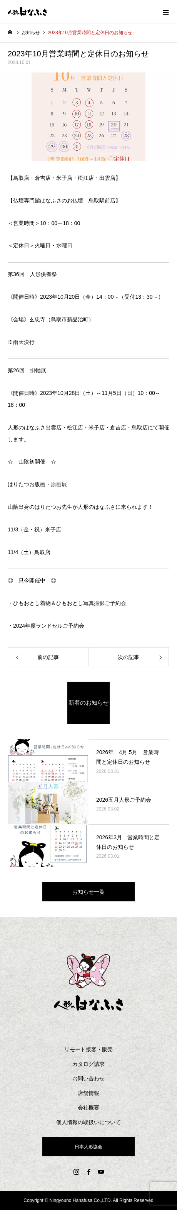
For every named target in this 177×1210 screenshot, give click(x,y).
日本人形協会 (88, 1146)
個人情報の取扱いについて (88, 1122)
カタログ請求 (88, 1064)
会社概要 (88, 1108)
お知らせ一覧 (88, 892)
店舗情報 (88, 1093)
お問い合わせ (88, 1078)
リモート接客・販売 (88, 1049)
